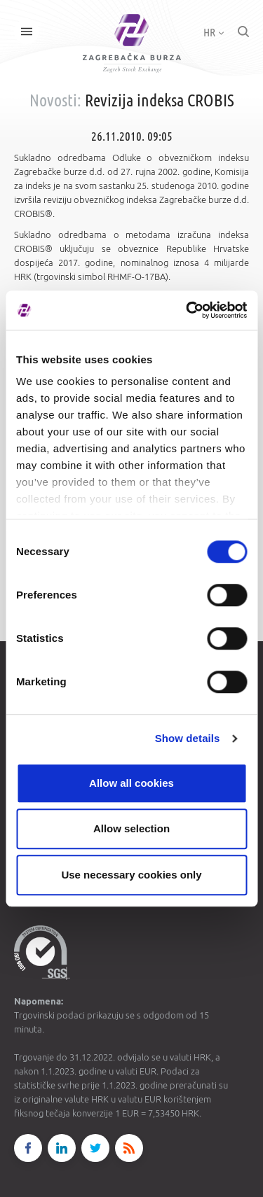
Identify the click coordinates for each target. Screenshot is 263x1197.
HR (213, 32)
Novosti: (55, 100)
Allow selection (131, 828)
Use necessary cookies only (131, 875)
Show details (187, 738)
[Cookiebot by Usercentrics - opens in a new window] (187, 310)
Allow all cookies (131, 783)
